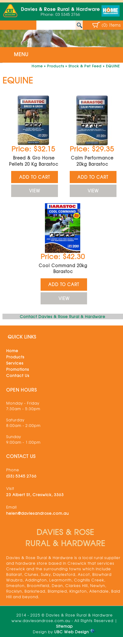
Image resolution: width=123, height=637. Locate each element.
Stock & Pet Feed (85, 65)
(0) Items (111, 25)
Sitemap (64, 626)
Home (37, 65)
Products (55, 65)
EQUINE (113, 65)
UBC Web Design (71, 632)
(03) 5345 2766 (21, 476)
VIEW (34, 191)
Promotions (17, 369)
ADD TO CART (34, 177)
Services (15, 363)
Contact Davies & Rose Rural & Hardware (62, 316)
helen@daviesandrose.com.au (37, 513)
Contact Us (17, 375)
